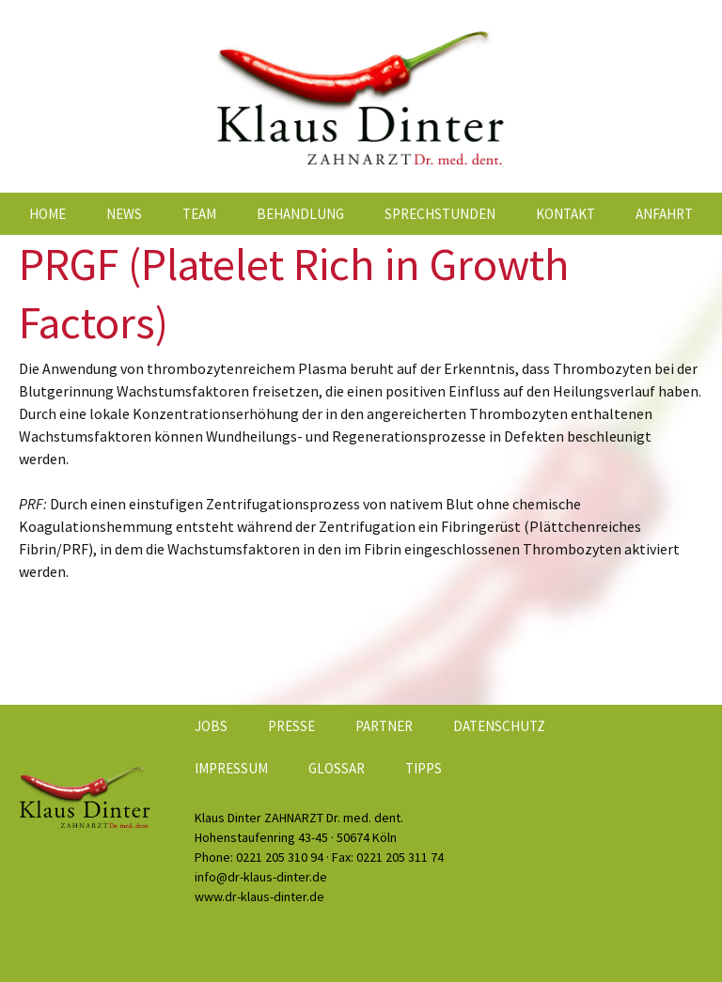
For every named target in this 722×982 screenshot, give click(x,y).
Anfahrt (664, 214)
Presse (291, 726)
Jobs (211, 726)
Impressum (231, 768)
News (124, 214)
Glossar (336, 768)
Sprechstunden (440, 214)
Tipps (423, 768)
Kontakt (565, 214)
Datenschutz (499, 726)
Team (199, 214)
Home (47, 214)
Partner (384, 726)
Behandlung (300, 214)
